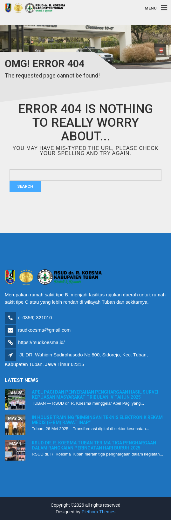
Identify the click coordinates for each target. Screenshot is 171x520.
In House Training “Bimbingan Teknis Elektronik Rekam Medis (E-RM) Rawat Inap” (97, 420)
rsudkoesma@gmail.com (44, 330)
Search (25, 186)
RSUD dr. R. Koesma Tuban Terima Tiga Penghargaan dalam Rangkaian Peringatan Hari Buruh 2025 (94, 445)
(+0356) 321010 (35, 317)
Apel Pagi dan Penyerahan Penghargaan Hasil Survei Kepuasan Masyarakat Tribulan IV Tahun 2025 (95, 394)
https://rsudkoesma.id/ (41, 342)
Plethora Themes (98, 511)
